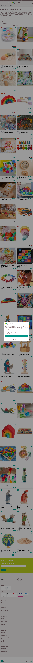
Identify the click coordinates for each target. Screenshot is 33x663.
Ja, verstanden (16, 335)
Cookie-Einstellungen (21, 332)
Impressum (18, 339)
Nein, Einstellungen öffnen (16, 337)
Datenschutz (14, 339)
